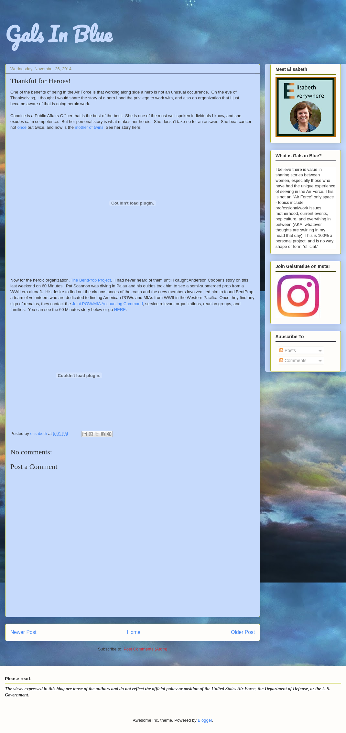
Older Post (243, 632)
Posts (287, 350)
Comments (293, 360)
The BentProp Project (91, 280)
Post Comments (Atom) (145, 649)
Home (134, 632)
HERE (120, 309)
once (22, 127)
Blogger (205, 720)
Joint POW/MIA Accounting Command (107, 303)
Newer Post (23, 632)
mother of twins (89, 127)
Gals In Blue (58, 34)
